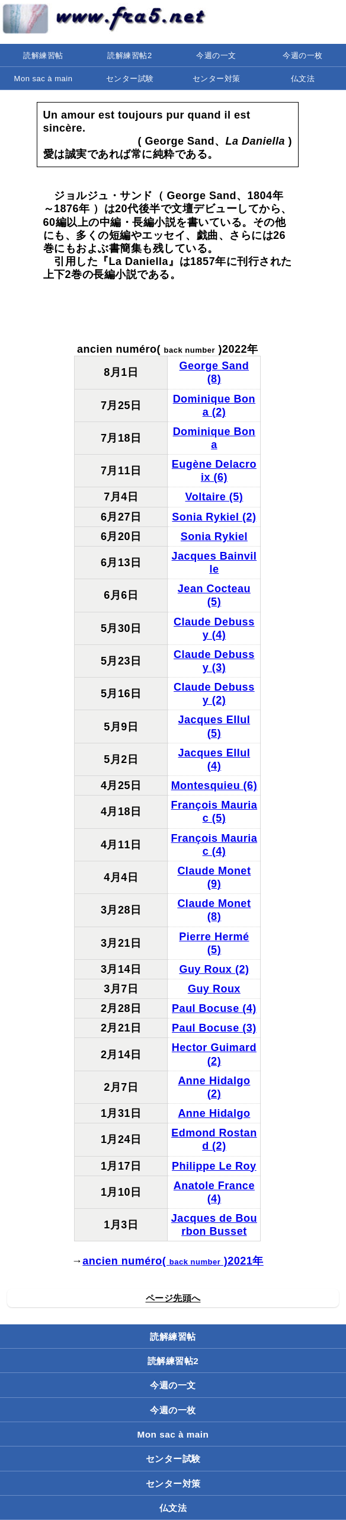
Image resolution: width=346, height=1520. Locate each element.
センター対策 (217, 78)
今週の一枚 (303, 55)
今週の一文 (216, 55)
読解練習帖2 (129, 55)
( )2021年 (213, 1261)
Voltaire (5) (214, 497)
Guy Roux (214, 989)
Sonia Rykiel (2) (214, 517)
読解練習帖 (43, 55)
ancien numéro (122, 1261)
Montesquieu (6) (214, 785)
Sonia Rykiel (214, 536)
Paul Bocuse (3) (214, 1028)
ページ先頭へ (173, 1298)
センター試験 (130, 78)
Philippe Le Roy (214, 1166)
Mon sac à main (43, 78)
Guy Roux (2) (214, 969)
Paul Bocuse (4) (214, 1008)
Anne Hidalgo (214, 1113)
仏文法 (303, 78)
